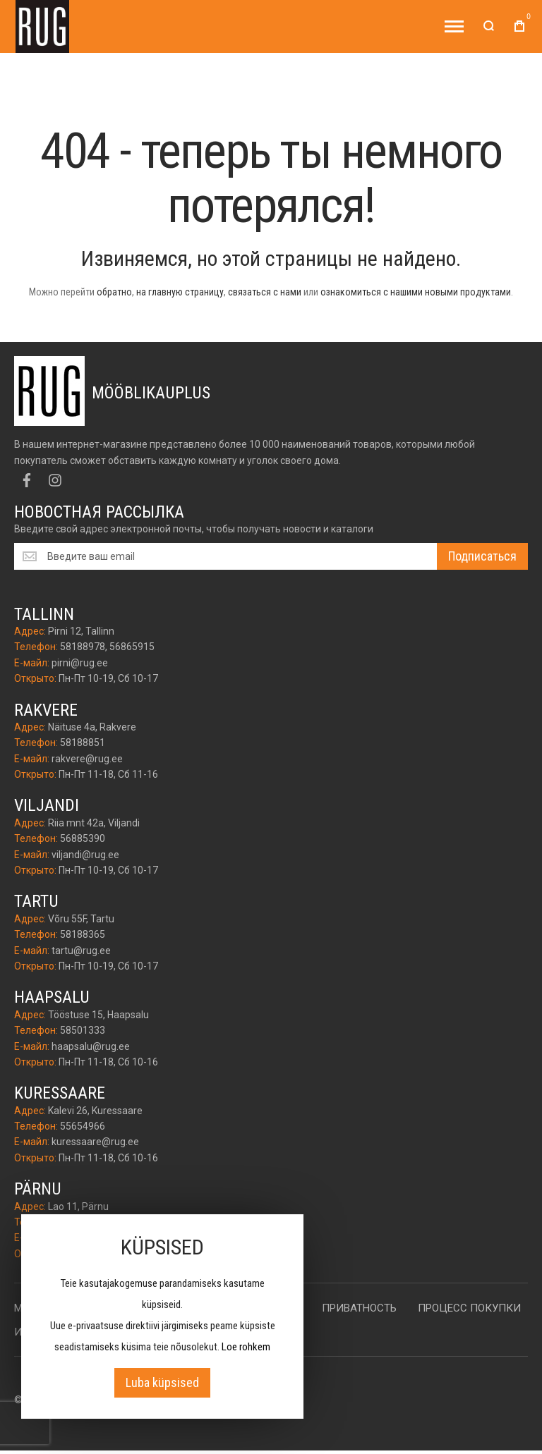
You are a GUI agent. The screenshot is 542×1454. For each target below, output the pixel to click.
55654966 (82, 1126)
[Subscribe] (482, 556)
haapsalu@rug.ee (91, 1046)
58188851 (82, 742)
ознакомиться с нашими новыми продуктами (415, 292)
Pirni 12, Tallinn (81, 631)
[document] (162, 1316)
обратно (114, 292)
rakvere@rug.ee (87, 759)
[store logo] (42, 26)
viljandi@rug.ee (85, 855)
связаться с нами (264, 292)
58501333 (82, 1030)
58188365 (82, 934)
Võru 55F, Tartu (81, 919)
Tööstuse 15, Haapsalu (98, 1015)
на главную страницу (180, 292)
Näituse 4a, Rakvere (92, 727)
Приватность (359, 1308)
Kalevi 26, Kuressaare (95, 1111)
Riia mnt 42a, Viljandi (94, 823)
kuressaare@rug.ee (95, 1142)
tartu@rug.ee (81, 950)
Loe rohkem (246, 1346)
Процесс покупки (469, 1308)
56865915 (132, 647)
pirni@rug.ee (80, 663)
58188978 (82, 647)
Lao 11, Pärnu (78, 1206)
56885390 (82, 838)
